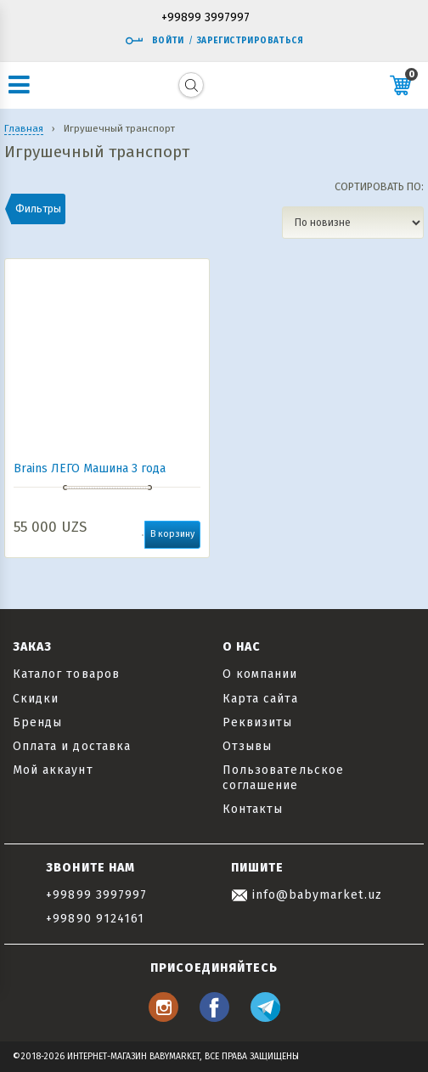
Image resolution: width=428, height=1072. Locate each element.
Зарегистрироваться (250, 41)
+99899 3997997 (205, 18)
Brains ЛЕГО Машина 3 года (90, 468)
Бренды (37, 722)
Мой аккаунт (53, 770)
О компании (260, 674)
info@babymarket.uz (306, 895)
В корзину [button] (172, 533)
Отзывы (247, 746)
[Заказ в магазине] (353, 222)
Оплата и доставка (72, 746)
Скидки (36, 698)
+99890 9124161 (95, 918)
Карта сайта (260, 698)
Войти (154, 40)
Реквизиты (257, 722)
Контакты (252, 809)
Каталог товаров (66, 674)
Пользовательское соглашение (283, 778)
